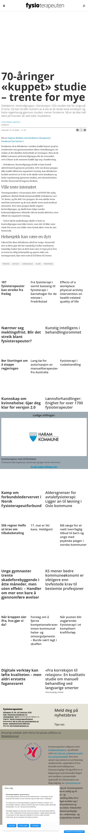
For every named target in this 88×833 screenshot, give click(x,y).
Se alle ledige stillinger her (44, 467)
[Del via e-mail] (85, 130)
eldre (38, 264)
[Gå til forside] (45, 6)
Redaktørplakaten (57, 750)
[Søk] (84, 6)
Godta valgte (23, 825)
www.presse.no (72, 783)
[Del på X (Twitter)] (81, 130)
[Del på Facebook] (77, 130)
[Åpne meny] (4, 6)
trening (6, 264)
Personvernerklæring (16, 715)
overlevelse (27, 264)
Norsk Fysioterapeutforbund (21, 719)
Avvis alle (12, 825)
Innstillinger (35, 825)
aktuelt (15, 264)
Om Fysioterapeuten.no (19, 726)
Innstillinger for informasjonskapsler (74, 831)
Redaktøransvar (10, 736)
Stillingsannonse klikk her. (19, 723)
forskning (48, 264)
